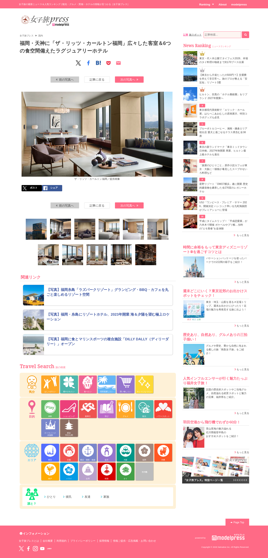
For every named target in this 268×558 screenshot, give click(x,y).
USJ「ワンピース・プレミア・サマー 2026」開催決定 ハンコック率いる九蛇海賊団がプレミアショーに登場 (223, 206)
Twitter (21, 548)
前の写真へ (65, 79)
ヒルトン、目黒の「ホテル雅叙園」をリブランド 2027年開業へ (223, 96)
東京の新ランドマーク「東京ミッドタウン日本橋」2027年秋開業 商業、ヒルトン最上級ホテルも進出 (223, 150)
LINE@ (49, 548)
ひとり (51, 496)
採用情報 (104, 540)
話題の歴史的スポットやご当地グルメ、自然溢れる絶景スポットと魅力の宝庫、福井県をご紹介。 (226, 393)
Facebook (28, 548)
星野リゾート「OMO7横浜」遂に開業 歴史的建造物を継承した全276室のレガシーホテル (223, 188)
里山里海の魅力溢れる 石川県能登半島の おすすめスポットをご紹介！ (222, 432)
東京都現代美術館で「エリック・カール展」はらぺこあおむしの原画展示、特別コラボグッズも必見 (223, 113)
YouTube (42, 548)
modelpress (239, 4)
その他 (144, 472)
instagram (35, 548)
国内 (40, 35)
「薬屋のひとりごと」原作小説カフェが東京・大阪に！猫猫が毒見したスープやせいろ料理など (223, 169)
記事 (185, 34)
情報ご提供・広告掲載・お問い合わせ (134, 540)
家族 (106, 496)
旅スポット (195, 34)
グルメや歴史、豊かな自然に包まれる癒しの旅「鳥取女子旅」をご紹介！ (226, 349)
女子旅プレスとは (29, 540)
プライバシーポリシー (83, 540)
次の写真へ (129, 79)
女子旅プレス (27, 35)
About (223, 4)
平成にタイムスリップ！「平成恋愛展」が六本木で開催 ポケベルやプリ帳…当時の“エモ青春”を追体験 (223, 225)
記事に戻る (97, 79)
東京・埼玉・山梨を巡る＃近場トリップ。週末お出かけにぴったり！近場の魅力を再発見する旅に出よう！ (226, 306)
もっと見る (243, 235)
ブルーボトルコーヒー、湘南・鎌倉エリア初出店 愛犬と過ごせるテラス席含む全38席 (223, 132)
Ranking (206, 4)
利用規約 (62, 540)
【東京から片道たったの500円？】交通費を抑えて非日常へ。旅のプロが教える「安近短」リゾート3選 (223, 78)
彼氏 (69, 496)
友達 (87, 496)
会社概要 (48, 540)
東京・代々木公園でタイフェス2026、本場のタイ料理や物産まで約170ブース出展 (223, 60)
